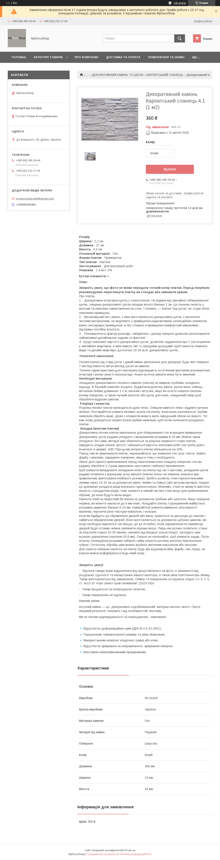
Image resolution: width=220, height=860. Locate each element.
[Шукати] (179, 38)
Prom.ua (130, 850)
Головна (19, 57)
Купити (170, 169)
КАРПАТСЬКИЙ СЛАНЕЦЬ (164, 75)
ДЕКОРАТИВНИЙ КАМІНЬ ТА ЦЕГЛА (117, 75)
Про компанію (86, 57)
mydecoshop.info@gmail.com (35, 198)
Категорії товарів (48, 57)
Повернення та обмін (166, 57)
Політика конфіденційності (135, 854)
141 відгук (180, 3)
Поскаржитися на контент (101, 854)
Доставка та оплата (123, 57)
